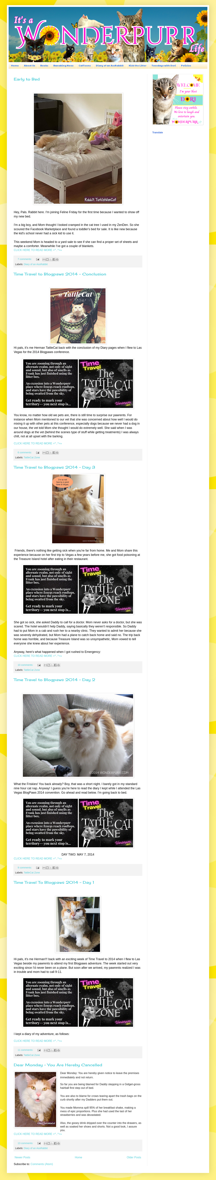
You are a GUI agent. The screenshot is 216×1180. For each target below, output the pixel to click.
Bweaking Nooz (63, 65)
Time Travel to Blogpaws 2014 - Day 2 (54, 679)
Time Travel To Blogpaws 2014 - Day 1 (54, 882)
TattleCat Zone (32, 457)
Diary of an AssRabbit (110, 65)
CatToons (85, 65)
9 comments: (25, 867)
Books (44, 65)
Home (15, 65)
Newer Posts (22, 1157)
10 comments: (26, 665)
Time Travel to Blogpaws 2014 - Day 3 (54, 467)
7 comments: (25, 259)
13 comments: (26, 1143)
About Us (29, 65)
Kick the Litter (137, 65)
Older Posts (134, 1157)
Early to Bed (27, 79)
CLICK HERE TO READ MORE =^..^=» (38, 250)
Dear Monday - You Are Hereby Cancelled (58, 1064)
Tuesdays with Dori (163, 65)
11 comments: (26, 1050)
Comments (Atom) (42, 1164)
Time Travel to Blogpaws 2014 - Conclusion (60, 274)
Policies (186, 65)
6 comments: (25, 452)
